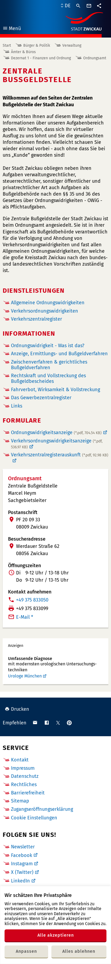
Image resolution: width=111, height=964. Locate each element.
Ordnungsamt (94, 58)
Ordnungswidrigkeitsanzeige (56, 432)
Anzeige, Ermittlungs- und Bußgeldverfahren (59, 354)
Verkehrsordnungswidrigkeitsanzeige (56, 443)
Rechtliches (24, 784)
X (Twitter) (22, 872)
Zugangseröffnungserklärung (42, 809)
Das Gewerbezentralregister (41, 398)
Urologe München (25, 676)
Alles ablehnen (78, 951)
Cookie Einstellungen (34, 818)
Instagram (22, 864)
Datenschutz (25, 776)
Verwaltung (71, 45)
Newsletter (23, 847)
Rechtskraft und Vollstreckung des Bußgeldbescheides (48, 378)
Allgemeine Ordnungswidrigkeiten (48, 303)
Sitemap (20, 801)
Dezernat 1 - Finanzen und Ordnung (41, 58)
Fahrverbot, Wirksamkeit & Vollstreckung (55, 390)
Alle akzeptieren (55, 935)
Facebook (21, 855)
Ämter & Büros (23, 52)
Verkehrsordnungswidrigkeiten (44, 311)
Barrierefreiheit (28, 793)
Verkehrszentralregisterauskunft (59, 455)
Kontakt (20, 760)
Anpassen (26, 951)
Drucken (17, 709)
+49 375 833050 (32, 600)
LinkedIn (20, 881)
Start (7, 45)
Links (16, 406)
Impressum (23, 768)
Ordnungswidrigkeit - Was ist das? (47, 346)
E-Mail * (24, 617)
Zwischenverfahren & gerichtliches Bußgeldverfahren (49, 365)
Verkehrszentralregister (36, 319)
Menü (11, 29)
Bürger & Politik (36, 45)
